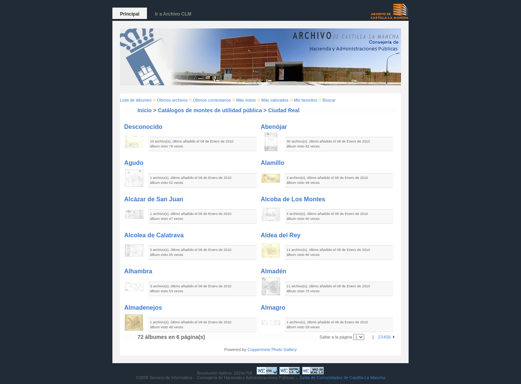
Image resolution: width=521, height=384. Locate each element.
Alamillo (272, 163)
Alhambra (138, 271)
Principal (129, 14)
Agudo (134, 163)
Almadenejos (143, 307)
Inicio (144, 110)
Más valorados (275, 100)
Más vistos (246, 100)
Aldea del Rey (281, 235)
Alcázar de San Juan (153, 199)
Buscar (329, 100)
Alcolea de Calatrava (154, 235)
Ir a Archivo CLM (173, 14)
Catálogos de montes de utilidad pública (210, 110)
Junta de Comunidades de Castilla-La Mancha (342, 377)
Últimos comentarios (212, 100)
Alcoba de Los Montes (293, 199)
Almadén (274, 271)
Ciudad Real (284, 110)
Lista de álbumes (136, 100)
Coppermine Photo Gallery (272, 349)
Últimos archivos (172, 100)
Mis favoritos (305, 100)
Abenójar (274, 127)
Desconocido (143, 127)
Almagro (273, 307)
